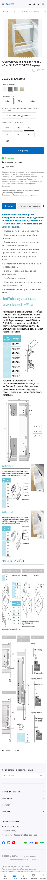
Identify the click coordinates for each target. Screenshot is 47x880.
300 (18, 128)
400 (7, 134)
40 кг (7, 101)
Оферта (35, 859)
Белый (4, 89)
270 (7, 128)
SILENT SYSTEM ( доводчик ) (18, 115)
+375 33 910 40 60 (10, 827)
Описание (9, 206)
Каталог (6, 805)
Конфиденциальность (19, 859)
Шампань (22, 89)
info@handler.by (9, 831)
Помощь (6, 811)
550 (7, 141)
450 (18, 134)
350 (29, 128)
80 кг (32, 101)
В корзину (23, 150)
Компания (7, 798)
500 (29, 134)
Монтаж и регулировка (29, 206)
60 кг (20, 101)
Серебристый (16, 89)
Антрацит (10, 89)
